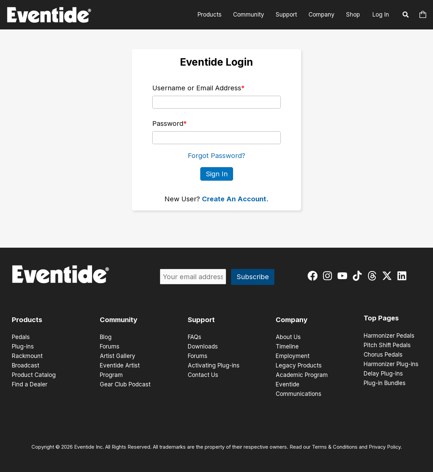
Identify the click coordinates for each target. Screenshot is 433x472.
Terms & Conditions (335, 447)
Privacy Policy (385, 447)
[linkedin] (403, 276)
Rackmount (27, 356)
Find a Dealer (29, 384)
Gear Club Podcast (125, 384)
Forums (109, 346)
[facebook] (314, 276)
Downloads (203, 346)
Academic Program (302, 375)
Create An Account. (235, 199)
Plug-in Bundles (385, 383)
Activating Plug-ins (214, 365)
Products (210, 14)
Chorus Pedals (383, 354)
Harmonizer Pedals (389, 335)
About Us (288, 337)
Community (248, 14)
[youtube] (343, 276)
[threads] (373, 276)
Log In (380, 14)
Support (286, 14)
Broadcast (25, 365)
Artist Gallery (117, 356)
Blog (106, 337)
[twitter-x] (388, 276)
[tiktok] (358, 276)
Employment (293, 356)
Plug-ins (23, 346)
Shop (353, 14)
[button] (406, 16)
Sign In (217, 174)
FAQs (194, 337)
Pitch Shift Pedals (387, 345)
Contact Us (203, 375)
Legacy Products (299, 365)
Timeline (287, 346)
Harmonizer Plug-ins (391, 364)
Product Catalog (34, 375)
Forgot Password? (216, 156)
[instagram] (329, 276)
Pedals (21, 337)
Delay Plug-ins (383, 373)
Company (322, 14)
